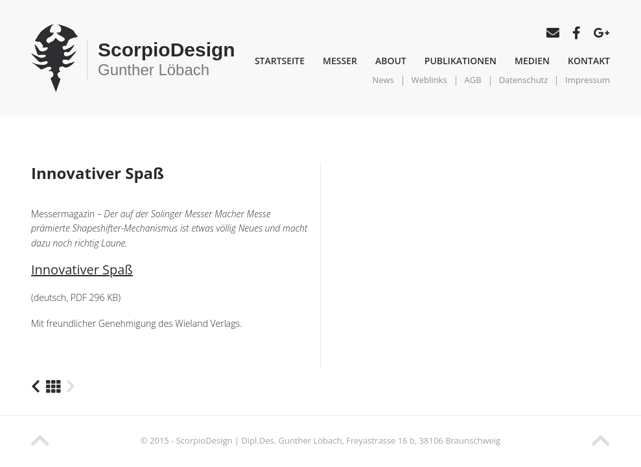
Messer (340, 60)
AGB (473, 80)
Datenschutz (523, 80)
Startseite (280, 60)
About (390, 60)
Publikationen (460, 60)
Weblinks (429, 80)
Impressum (587, 80)
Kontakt (589, 60)
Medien (532, 60)
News (382, 80)
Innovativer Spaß (82, 269)
